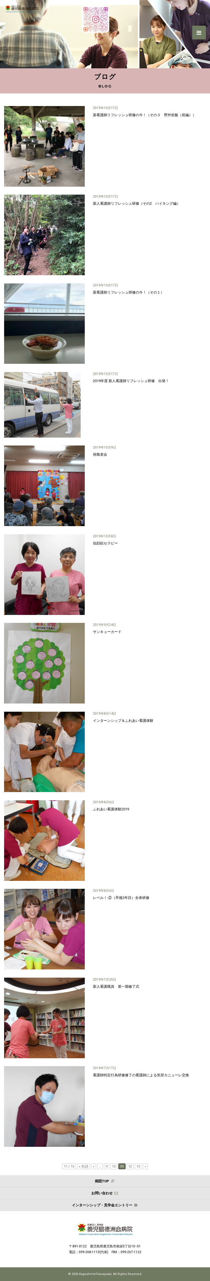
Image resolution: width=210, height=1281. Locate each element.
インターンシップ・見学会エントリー (105, 1205)
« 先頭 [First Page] (83, 1166)
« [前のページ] (93, 1166)
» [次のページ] (145, 1166)
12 (130, 1166)
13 (138, 1166)
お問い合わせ (104, 1193)
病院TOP (105, 1181)
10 (114, 1166)
